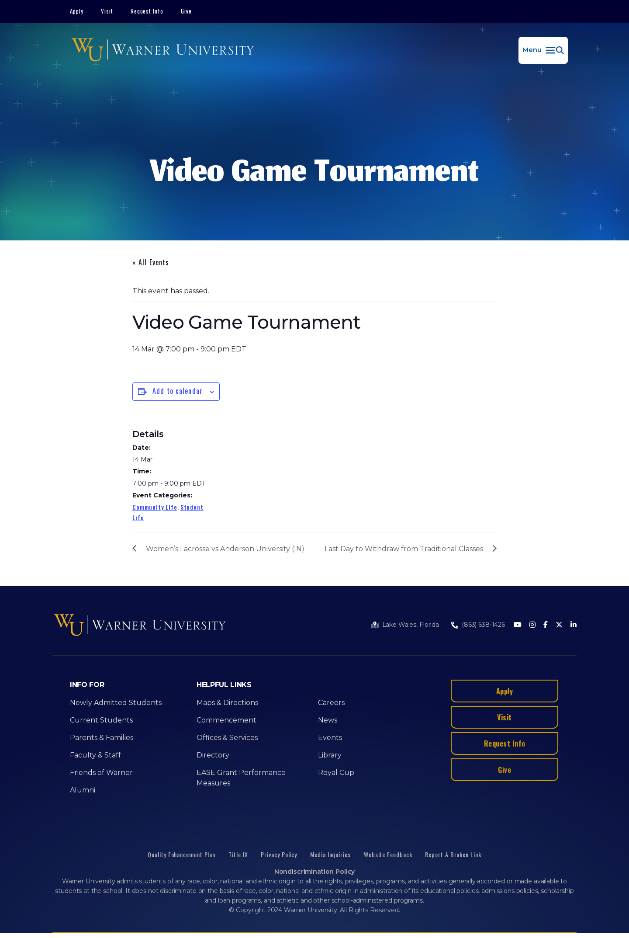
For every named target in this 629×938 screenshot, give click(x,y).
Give (186, 11)
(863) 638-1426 (483, 625)
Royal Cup (336, 772)
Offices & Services (227, 737)
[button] (543, 50)
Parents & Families (101, 737)
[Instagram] (532, 625)
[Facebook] (545, 625)
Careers (331, 702)
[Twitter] (559, 625)
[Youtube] (518, 625)
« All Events (150, 262)
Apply (76, 11)
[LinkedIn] (573, 625)
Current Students (101, 720)
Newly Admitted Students (116, 702)
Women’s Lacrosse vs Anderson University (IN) (225, 549)
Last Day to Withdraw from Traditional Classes (404, 549)
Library (330, 755)
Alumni (82, 790)
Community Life (154, 506)
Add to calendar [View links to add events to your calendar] (177, 390)
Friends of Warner (101, 772)
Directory (213, 755)
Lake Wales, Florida (410, 625)
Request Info (147, 11)
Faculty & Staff (95, 755)
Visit (107, 11)
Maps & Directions (227, 702)
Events (330, 737)
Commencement (226, 720)
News (327, 720)
